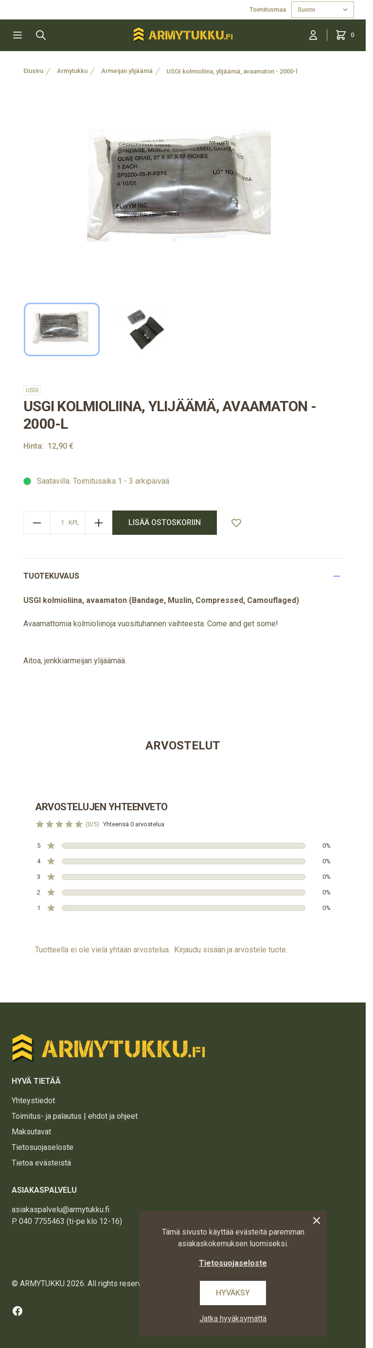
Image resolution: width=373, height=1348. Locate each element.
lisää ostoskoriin (164, 522)
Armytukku (72, 70)
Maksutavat (31, 1131)
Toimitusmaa (268, 9)
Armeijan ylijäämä (127, 70)
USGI (32, 390)
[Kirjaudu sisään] (313, 35)
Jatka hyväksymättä (232, 1318)
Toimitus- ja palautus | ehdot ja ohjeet (75, 1116)
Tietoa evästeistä (41, 1162)
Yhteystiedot (33, 1100)
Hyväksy (233, 1292)
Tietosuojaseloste (42, 1147)
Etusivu (33, 70)
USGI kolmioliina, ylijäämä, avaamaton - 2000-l (231, 71)
